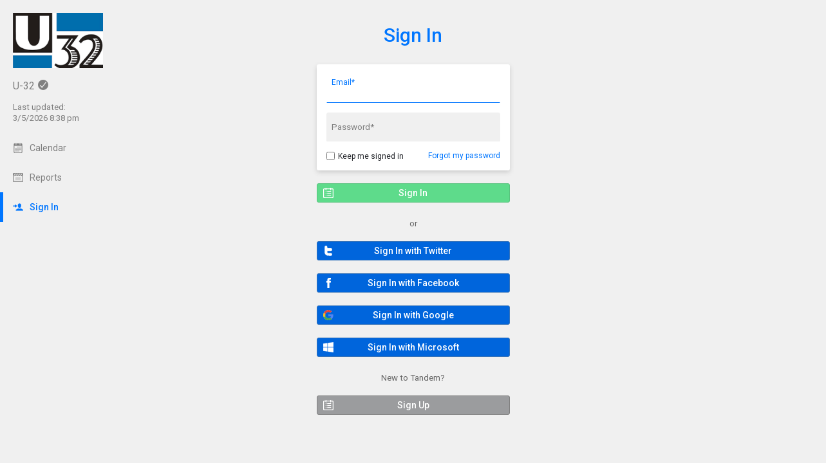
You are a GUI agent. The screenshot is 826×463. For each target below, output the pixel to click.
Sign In (413, 35)
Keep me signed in (371, 156)
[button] (413, 251)
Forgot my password (464, 155)
